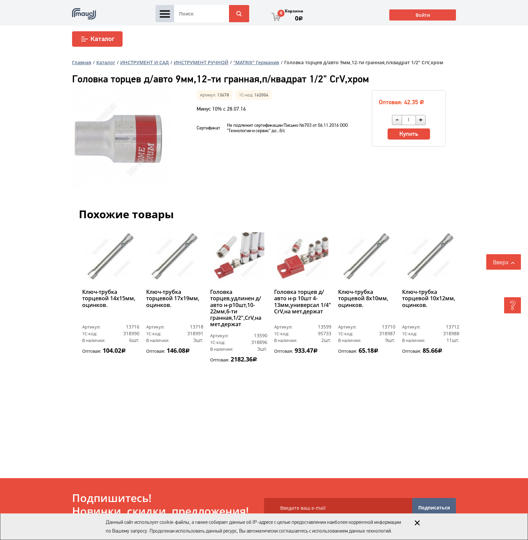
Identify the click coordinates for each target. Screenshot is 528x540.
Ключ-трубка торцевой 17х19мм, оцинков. (172, 298)
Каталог (97, 39)
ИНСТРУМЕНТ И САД (144, 62)
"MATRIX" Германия (256, 62)
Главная (81, 62)
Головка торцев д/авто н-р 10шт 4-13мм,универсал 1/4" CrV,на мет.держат (302, 302)
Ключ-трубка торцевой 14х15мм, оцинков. (108, 298)
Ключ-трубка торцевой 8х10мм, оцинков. (363, 298)
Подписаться (434, 507)
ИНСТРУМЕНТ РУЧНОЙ (201, 62)
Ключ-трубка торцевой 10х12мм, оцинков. (428, 298)
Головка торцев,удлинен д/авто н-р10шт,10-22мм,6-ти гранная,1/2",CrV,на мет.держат (235, 308)
